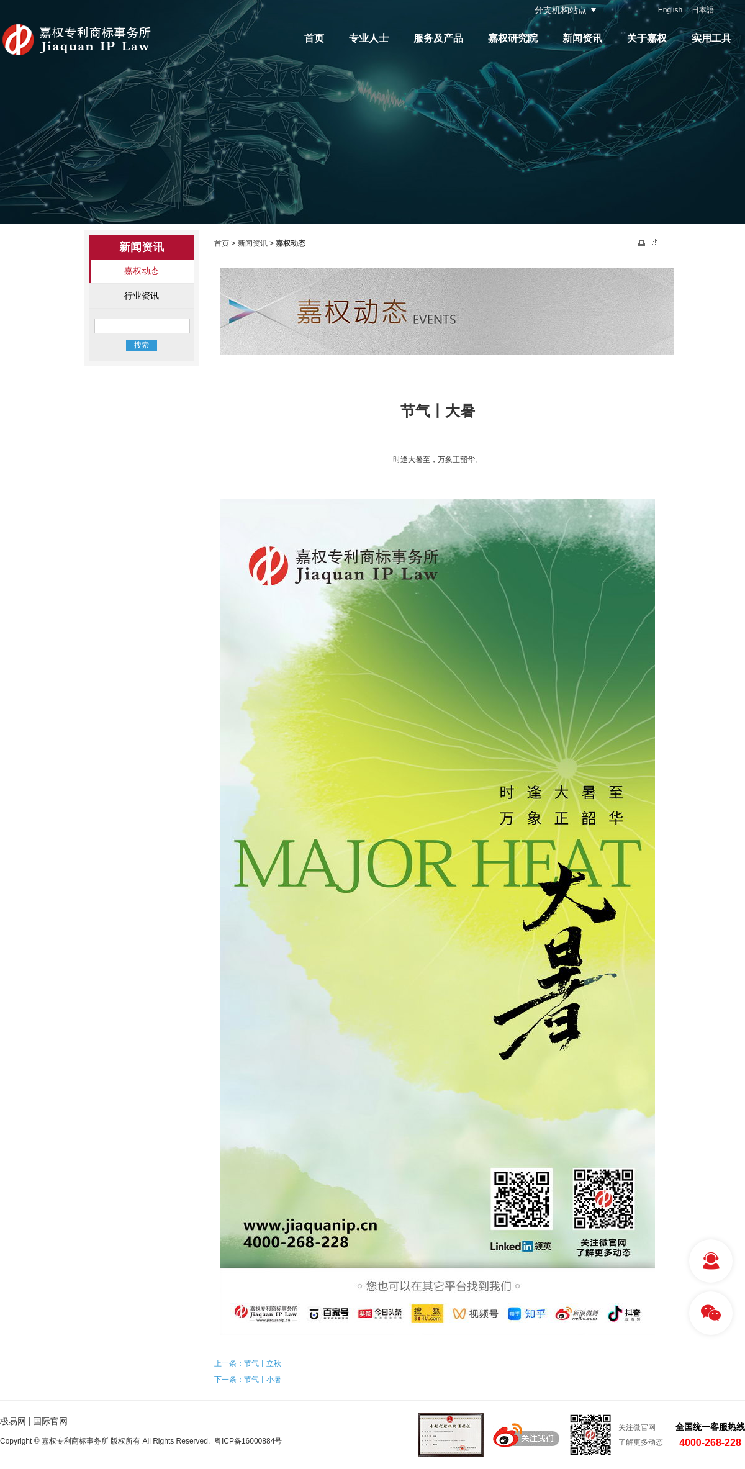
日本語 (703, 10)
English (670, 10)
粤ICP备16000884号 (248, 1441)
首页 (314, 38)
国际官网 (50, 1421)
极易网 (13, 1421)
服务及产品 (438, 38)
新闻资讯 (582, 38)
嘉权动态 (141, 271)
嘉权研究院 (513, 38)
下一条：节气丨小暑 (247, 1379)
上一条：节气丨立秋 (247, 1363)
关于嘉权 (647, 38)
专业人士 (369, 38)
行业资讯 (141, 296)
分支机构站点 (561, 10)
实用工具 (711, 38)
